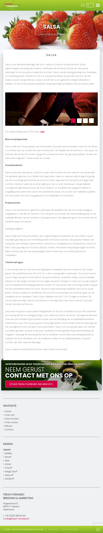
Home (8, 411)
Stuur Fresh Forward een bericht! (31, 384)
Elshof (8, 464)
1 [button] (73, 121)
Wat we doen (12, 418)
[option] (51, 109)
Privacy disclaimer (70, 529)
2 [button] (79, 121)
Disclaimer (53, 529)
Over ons (9, 415)
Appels (7, 449)
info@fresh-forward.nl (17, 518)
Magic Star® (11, 471)
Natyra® (9, 475)
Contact (9, 429)
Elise (7, 460)
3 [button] (85, 121)
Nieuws (8, 425)
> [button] (91, 121)
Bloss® (8, 457)
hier (43, 131)
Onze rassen (11, 422)
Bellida (8, 453)
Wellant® (9, 478)
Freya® (8, 467)
